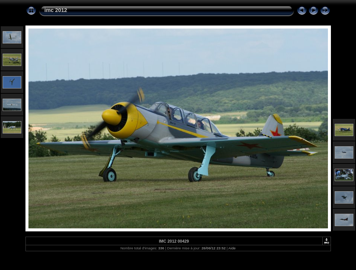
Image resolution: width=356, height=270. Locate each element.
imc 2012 (56, 10)
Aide (231, 248)
